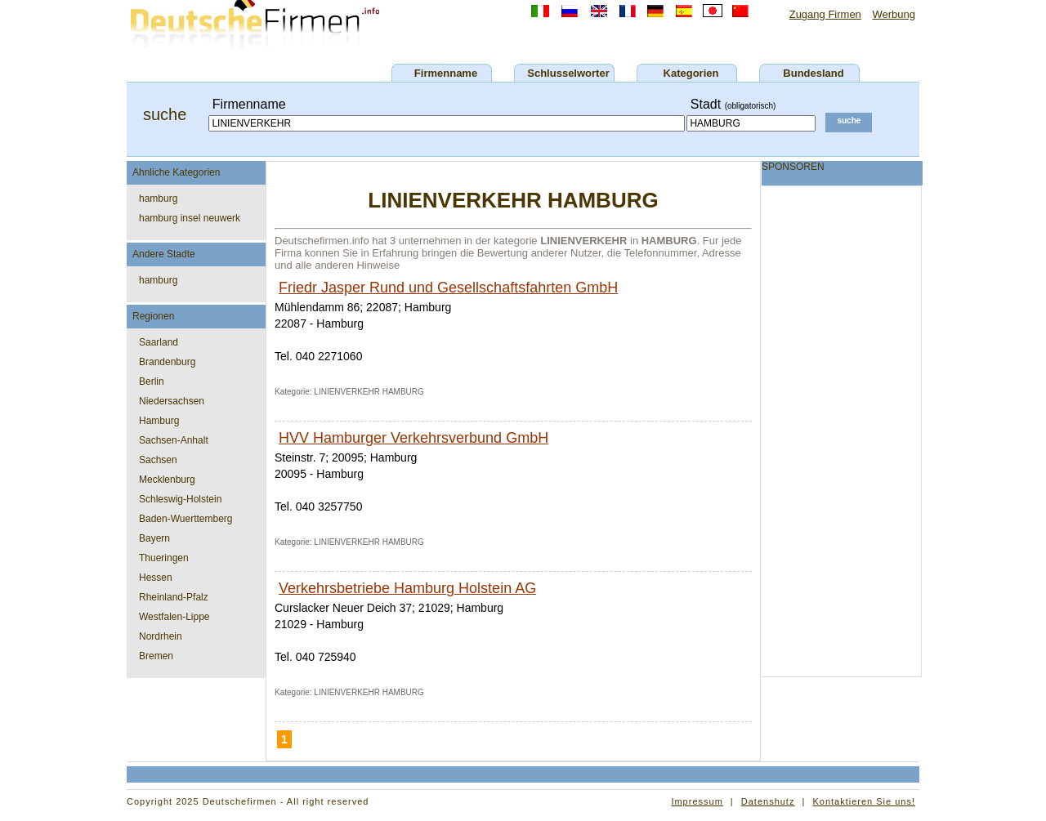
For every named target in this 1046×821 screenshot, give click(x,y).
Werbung (893, 14)
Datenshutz (768, 801)
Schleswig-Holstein (180, 499)
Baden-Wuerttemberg (186, 518)
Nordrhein (160, 636)
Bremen (156, 656)
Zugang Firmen (825, 14)
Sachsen (158, 460)
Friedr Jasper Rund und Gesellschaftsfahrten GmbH (448, 287)
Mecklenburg (167, 479)
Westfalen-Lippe (174, 616)
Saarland (158, 342)
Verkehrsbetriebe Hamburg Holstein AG (407, 588)
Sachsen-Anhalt (173, 440)
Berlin (151, 381)
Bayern (154, 538)
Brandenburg (167, 362)
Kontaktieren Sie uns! (863, 801)
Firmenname (445, 73)
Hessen (155, 577)
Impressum (696, 801)
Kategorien (691, 73)
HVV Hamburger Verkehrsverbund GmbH (413, 438)
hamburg (158, 198)
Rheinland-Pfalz (173, 597)
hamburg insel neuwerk (189, 218)
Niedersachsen (171, 401)
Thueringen (164, 558)
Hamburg (159, 420)
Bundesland (813, 73)
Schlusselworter (568, 73)
